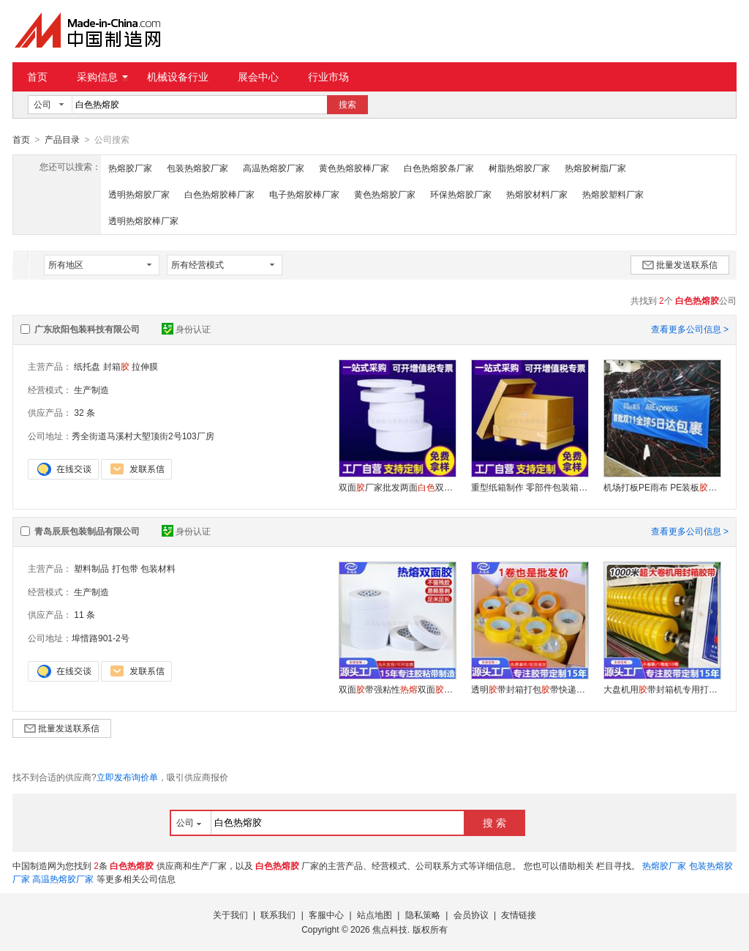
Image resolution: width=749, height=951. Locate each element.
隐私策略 (422, 914)
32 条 (84, 412)
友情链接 (518, 914)
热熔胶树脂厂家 (595, 168)
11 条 (84, 614)
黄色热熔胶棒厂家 (354, 168)
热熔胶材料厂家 (537, 194)
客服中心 (326, 914)
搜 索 (494, 822)
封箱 (116, 366)
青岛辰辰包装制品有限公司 (87, 531)
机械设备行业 (177, 77)
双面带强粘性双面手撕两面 (397, 689)
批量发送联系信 (680, 264)
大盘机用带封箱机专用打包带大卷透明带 (661, 689)
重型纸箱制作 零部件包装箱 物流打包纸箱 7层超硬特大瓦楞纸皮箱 (529, 487)
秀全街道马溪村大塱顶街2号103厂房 (143, 435)
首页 (37, 77)
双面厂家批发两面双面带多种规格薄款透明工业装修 (397, 487)
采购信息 (102, 77)
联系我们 (278, 914)
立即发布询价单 (127, 777)
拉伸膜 (145, 366)
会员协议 (471, 914)
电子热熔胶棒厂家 (304, 194)
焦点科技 (389, 929)
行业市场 (328, 77)
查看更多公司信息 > (690, 329)
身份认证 (186, 329)
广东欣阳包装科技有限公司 (87, 329)
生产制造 (91, 389)
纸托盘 (87, 366)
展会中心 (258, 77)
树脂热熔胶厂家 (519, 168)
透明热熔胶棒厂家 (143, 220)
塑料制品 (91, 568)
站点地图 (374, 914)
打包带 (125, 568)
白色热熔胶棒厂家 (219, 194)
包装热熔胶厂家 (197, 168)
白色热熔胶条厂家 (439, 168)
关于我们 (230, 914)
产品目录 (62, 140)
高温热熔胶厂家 (273, 168)
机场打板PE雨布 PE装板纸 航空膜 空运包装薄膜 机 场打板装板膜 (661, 487)
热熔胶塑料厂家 (613, 194)
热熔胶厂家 (130, 168)
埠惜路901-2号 (100, 638)
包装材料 (158, 568)
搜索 (347, 105)
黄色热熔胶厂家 (384, 194)
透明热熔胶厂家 (139, 194)
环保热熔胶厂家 (461, 194)
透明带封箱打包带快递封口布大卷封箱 (529, 689)
